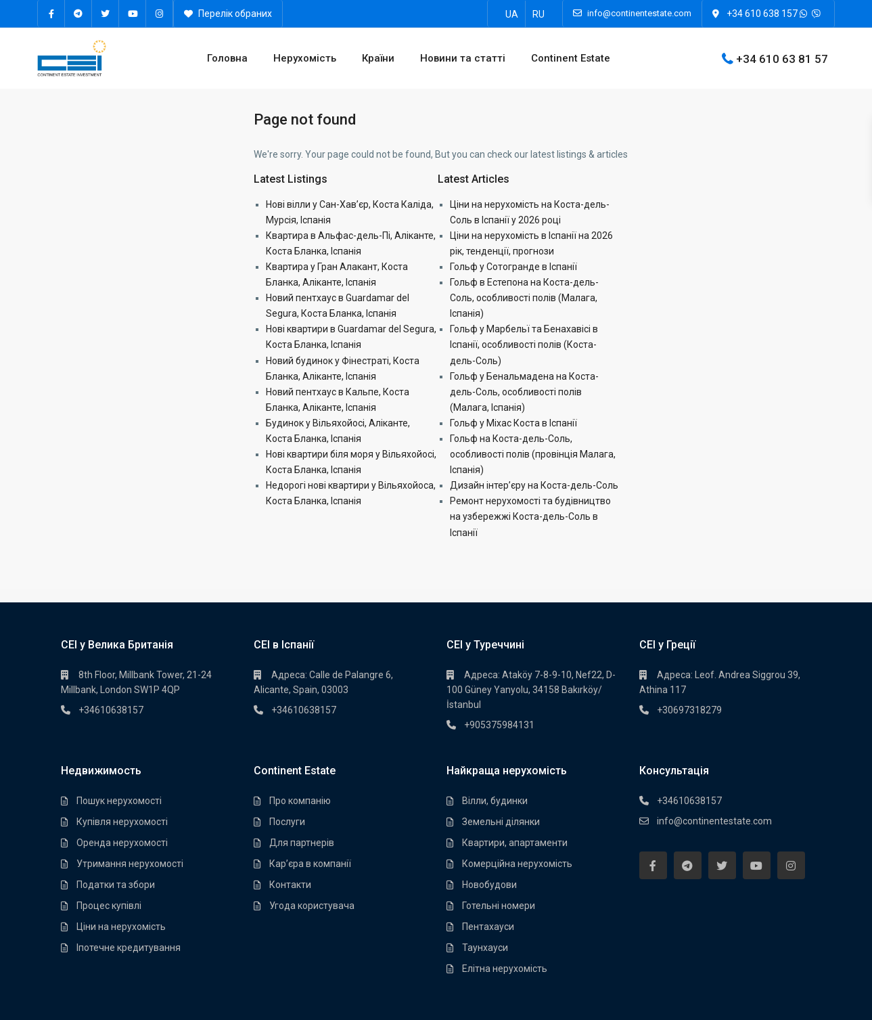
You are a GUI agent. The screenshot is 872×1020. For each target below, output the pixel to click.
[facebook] (51, 13)
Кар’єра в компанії (310, 863)
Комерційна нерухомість (517, 863)
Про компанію (300, 800)
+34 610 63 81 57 (782, 58)
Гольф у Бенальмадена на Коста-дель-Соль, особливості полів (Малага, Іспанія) (524, 392)
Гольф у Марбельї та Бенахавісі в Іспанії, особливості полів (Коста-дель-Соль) (524, 344)
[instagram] (159, 13)
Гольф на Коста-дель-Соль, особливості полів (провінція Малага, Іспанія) (533, 454)
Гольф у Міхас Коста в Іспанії (513, 423)
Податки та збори (115, 884)
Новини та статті (462, 58)
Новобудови (489, 884)
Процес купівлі (108, 905)
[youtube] (132, 13)
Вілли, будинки (495, 800)
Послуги (287, 821)
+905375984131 (499, 724)
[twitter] (105, 13)
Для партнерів (301, 842)
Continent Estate (570, 58)
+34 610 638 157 (762, 13)
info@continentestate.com (714, 821)
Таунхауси (485, 947)
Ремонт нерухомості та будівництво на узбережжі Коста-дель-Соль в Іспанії (530, 516)
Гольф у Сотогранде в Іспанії (513, 266)
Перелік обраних (228, 13)
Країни (378, 58)
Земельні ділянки (501, 821)
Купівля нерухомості (122, 821)
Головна (227, 58)
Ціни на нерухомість (121, 926)
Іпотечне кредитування (128, 947)
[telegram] (78, 13)
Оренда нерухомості (122, 842)
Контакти (290, 884)
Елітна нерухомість (504, 968)
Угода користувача (311, 905)
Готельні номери (498, 905)
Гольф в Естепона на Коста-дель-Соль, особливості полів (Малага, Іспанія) (524, 298)
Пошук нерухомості (119, 800)
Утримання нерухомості (129, 863)
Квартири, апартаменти (515, 842)
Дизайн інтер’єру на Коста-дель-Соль (534, 485)
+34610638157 (110, 710)
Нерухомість (304, 58)
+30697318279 (689, 710)
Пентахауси (488, 926)
